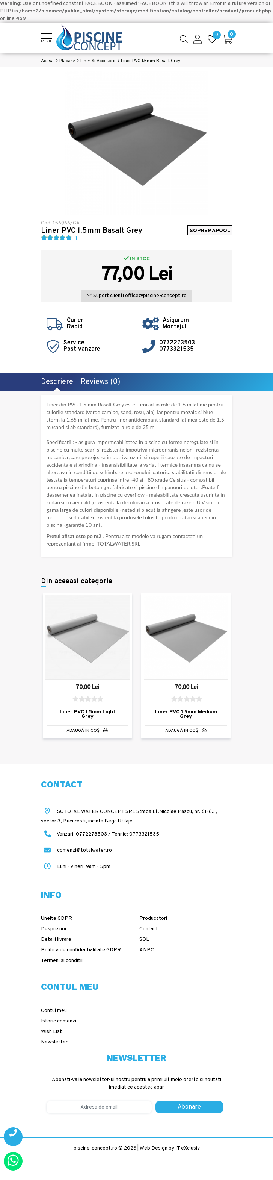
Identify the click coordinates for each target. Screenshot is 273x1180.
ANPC (146, 950)
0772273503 (177, 343)
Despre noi (53, 929)
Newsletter (54, 1042)
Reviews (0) (100, 382)
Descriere (57, 382)
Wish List (51, 1031)
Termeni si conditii (62, 960)
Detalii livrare (56, 939)
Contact (148, 929)
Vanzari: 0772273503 (82, 834)
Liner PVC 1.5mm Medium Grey (186, 714)
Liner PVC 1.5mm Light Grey (87, 714)
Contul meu (54, 1010)
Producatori (153, 918)
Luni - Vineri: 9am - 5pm (75, 866)
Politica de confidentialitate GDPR (81, 950)
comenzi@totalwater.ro (76, 850)
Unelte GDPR (56, 918)
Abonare (189, 1107)
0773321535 (176, 349)
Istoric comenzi (58, 1021)
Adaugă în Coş (87, 731)
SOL (144, 939)
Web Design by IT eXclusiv (170, 1148)
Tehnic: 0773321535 (135, 834)
